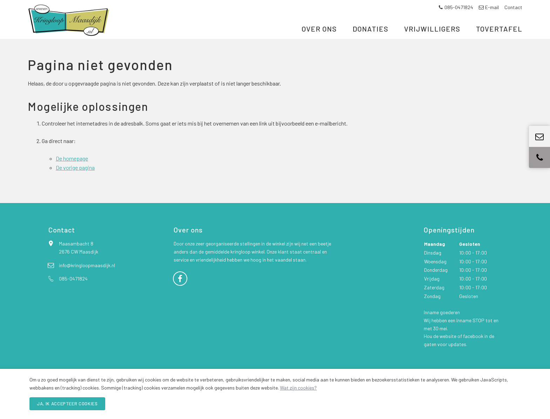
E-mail (489, 7)
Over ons (319, 41)
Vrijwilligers (432, 41)
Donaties (370, 41)
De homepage (72, 176)
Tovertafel (499, 41)
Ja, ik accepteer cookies (67, 403)
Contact (513, 7)
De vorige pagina (75, 185)
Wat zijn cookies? (298, 388)
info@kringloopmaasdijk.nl (87, 283)
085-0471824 (455, 7)
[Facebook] (180, 295)
